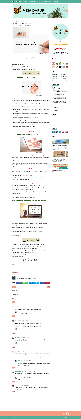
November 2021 (56, 88)
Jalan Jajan (65, 76)
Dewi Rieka (17, 385)
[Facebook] (19, 283)
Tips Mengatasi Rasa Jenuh (59, 101)
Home (26, 1)
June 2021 (55, 110)
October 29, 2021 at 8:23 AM (26, 320)
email (60, 55)
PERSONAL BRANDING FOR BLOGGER (59, 158)
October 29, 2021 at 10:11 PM (27, 360)
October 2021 (56, 90)
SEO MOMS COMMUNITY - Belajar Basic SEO (61, 92)
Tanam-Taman (56, 80)
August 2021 (56, 107)
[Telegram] (31, 283)
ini (31, 227)
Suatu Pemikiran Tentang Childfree (60, 103)
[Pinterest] (47, 283)
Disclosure (45, 1)
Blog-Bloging (15, 272)
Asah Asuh (55, 74)
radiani (16, 351)
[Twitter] (25, 283)
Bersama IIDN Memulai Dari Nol (59, 94)
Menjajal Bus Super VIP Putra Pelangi (60, 102)
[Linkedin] (42, 283)
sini (58, 52)
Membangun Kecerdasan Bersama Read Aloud (61, 99)
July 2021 (55, 109)
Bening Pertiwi (18, 306)
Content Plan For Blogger (57, 170)
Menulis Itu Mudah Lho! (58, 95)
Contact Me (40, 1)
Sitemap (50, 1)
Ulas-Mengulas (65, 80)
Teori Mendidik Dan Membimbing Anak (61, 97)
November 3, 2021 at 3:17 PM (24, 385)
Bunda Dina (19, 276)
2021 (54, 87)
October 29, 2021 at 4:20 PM (22, 351)
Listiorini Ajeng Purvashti (20, 371)
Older (48, 286)
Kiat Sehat (55, 78)
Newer (14, 286)
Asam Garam (65, 74)
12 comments (28, 25)
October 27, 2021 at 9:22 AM (26, 306)
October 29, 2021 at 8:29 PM (30, 371)
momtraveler (17, 337)
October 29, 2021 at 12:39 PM (25, 337)
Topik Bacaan (56, 1)
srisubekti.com (18, 320)
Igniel (68, 417)
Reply (14, 302)
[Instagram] (68, 414)
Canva (22, 177)
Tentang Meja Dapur (32, 1)
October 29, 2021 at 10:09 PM (27, 329)
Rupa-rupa (64, 78)
